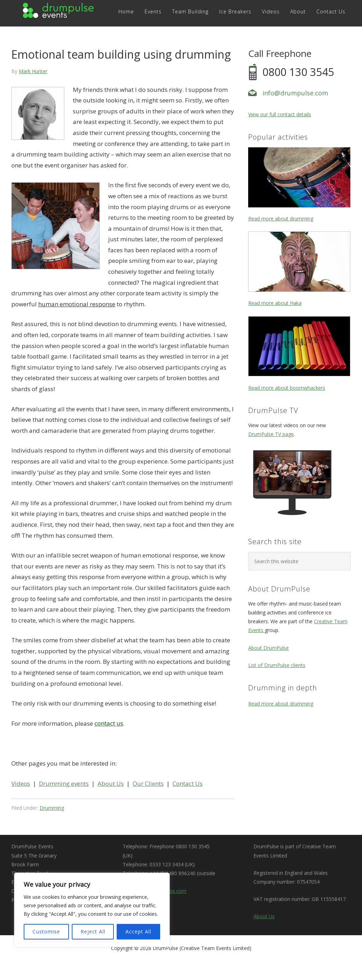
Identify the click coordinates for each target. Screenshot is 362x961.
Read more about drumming (280, 218)
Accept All (138, 931)
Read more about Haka (275, 303)
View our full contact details (279, 114)
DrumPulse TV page (271, 434)
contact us (108, 723)
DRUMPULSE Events (59, 11)
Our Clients (148, 783)
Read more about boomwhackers (286, 387)
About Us (111, 783)
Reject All (93, 931)
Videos (20, 783)
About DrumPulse (268, 647)
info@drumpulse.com (295, 93)
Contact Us (188, 783)
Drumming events (64, 783)
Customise (46, 931)
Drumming (52, 807)
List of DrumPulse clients (276, 665)
